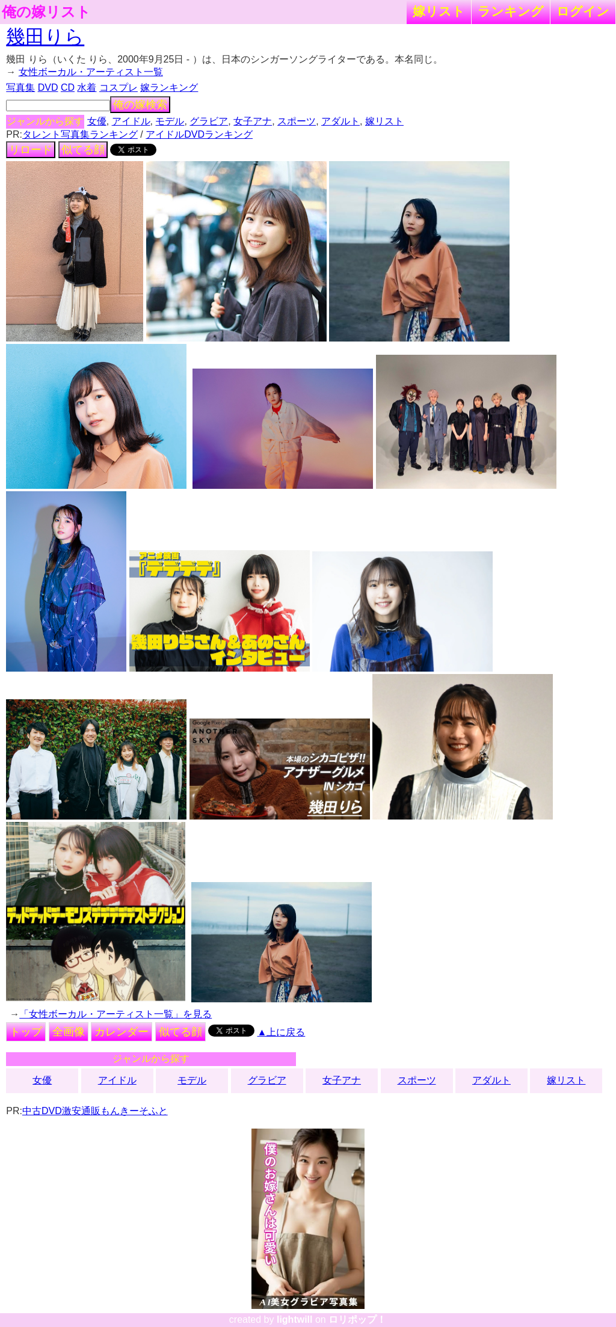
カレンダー (121, 1032)
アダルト (340, 121)
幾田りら (45, 37)
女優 (96, 121)
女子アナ (252, 121)
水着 (86, 87)
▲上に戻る (281, 1032)
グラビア (208, 121)
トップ (26, 1032)
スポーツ (296, 121)
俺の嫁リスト (46, 12)
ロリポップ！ (357, 1319)
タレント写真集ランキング (80, 134)
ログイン (582, 11)
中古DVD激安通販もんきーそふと (95, 1111)
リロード (30, 150)
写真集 (20, 87)
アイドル (131, 121)
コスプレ (118, 87)
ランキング (511, 11)
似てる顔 (83, 150)
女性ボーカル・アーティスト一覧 (91, 72)
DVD (48, 87)
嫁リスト (439, 11)
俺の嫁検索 (140, 105)
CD (68, 87)
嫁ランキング (169, 87)
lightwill (295, 1319)
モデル (169, 121)
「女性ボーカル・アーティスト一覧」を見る (115, 1014)
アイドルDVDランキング (199, 134)
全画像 (68, 1032)
